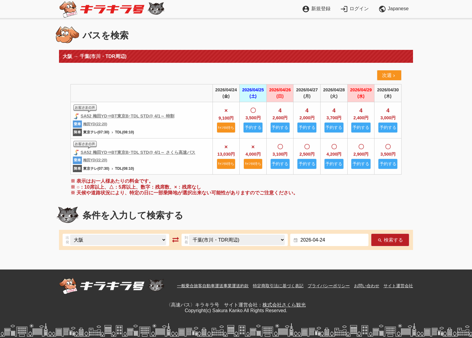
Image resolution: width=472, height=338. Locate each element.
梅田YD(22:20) (95, 124)
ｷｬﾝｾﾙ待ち (226, 128)
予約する (253, 127)
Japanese (393, 9)
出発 (67, 240)
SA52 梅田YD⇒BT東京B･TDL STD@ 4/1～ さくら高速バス (138, 152)
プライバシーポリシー (329, 285)
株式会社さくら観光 (284, 304)
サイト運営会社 (398, 285)
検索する (390, 239)
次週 (389, 75)
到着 (186, 240)
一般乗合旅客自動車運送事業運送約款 (213, 285)
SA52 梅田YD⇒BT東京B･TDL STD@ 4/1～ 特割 (127, 116)
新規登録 (316, 8)
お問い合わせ (366, 285)
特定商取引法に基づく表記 (278, 285)
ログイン (354, 8)
